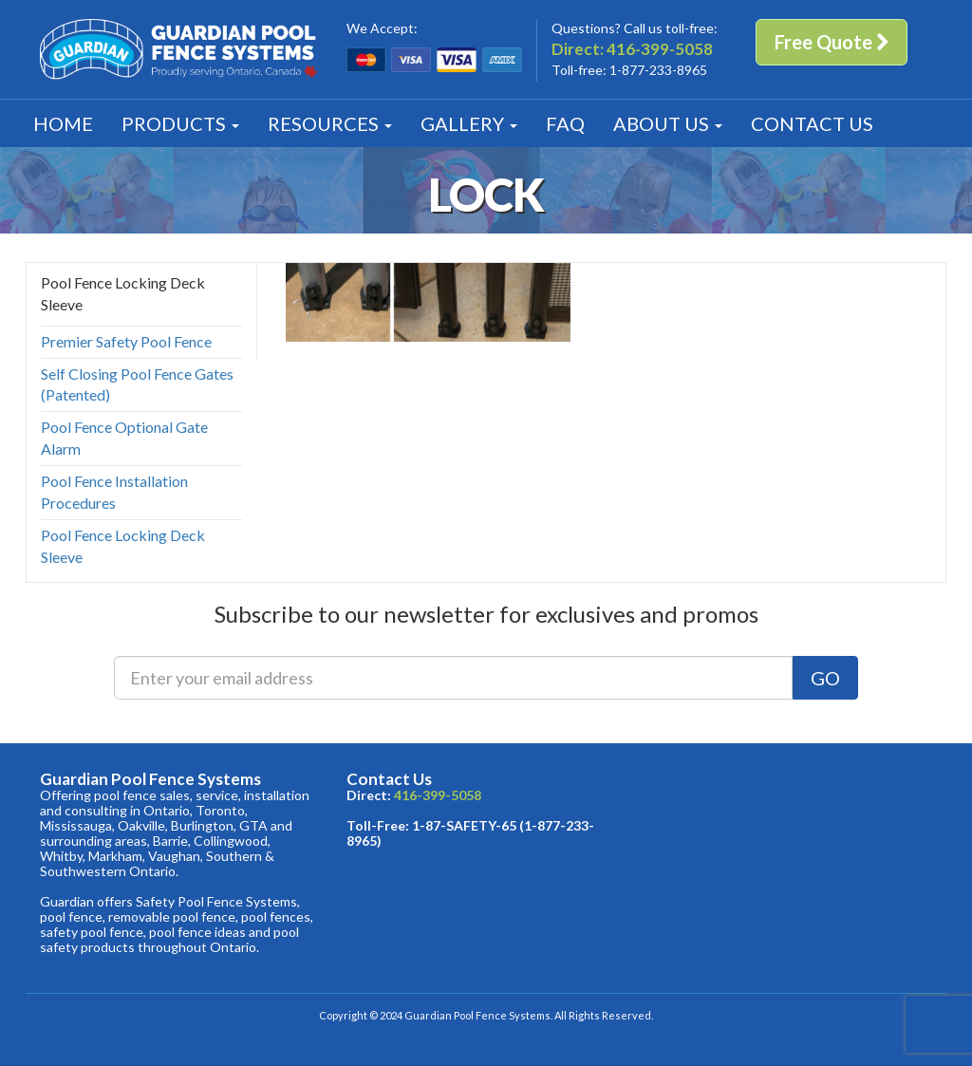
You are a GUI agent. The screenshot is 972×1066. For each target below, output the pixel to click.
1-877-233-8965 (658, 70)
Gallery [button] (469, 123)
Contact (812, 123)
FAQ (565, 123)
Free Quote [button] (832, 41)
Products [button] (180, 123)
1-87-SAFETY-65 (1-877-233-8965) (470, 833)
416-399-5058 (660, 49)
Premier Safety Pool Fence (126, 341)
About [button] (667, 123)
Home (63, 123)
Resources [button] (330, 123)
